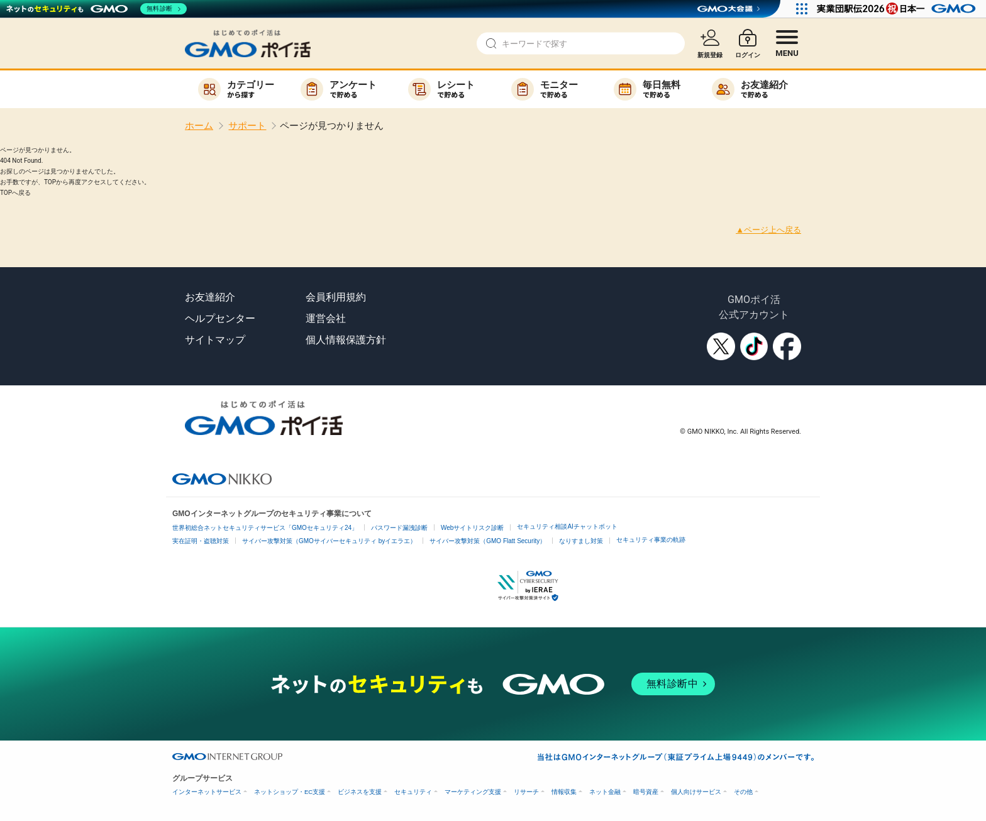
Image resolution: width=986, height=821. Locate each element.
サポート (247, 125)
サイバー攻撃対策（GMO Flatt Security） (487, 540)
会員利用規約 (336, 297)
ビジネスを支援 (360, 791)
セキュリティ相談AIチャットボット (567, 526)
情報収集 (564, 791)
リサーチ (526, 791)
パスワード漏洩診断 (399, 527)
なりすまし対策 (581, 540)
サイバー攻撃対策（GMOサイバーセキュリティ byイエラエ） (329, 540)
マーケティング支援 (473, 791)
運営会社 (326, 318)
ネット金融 (605, 791)
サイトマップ (215, 340)
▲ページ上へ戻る (768, 229)
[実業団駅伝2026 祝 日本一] (898, 9)
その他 (743, 791)
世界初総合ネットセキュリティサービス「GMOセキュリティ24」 (265, 527)
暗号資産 (645, 791)
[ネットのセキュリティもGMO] (96, 9)
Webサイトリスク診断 (472, 527)
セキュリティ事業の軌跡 (650, 539)
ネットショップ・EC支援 (289, 791)
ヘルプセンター (220, 318)
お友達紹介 (210, 297)
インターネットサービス (206, 791)
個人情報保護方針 (346, 340)
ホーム (199, 125)
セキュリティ (413, 791)
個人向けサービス (696, 791)
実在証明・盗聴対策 (200, 540)
